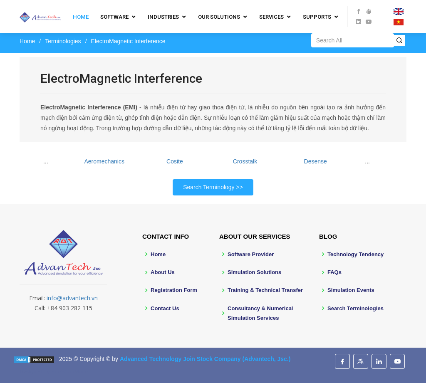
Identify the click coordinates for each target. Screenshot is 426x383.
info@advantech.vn (72, 298)
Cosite (174, 161)
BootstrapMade (69, 371)
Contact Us (165, 308)
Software (114, 17)
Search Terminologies (355, 308)
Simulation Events (350, 290)
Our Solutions (219, 17)
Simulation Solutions (254, 272)
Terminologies (63, 41)
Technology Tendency (355, 254)
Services (271, 17)
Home (81, 17)
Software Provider (251, 254)
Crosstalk (245, 161)
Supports (317, 17)
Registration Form (174, 290)
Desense (315, 161)
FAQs (334, 272)
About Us (163, 272)
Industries (163, 17)
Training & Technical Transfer (265, 290)
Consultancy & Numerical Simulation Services (260, 313)
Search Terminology (208, 187)
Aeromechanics (104, 161)
